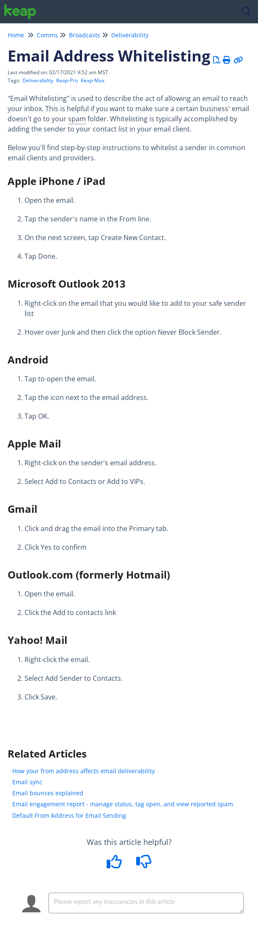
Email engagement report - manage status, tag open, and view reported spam (122, 804)
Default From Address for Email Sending (69, 815)
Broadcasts (84, 35)
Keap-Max (92, 80)
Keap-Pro (67, 80)
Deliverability (129, 35)
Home (16, 35)
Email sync (27, 782)
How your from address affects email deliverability (83, 771)
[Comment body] (146, 903)
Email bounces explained (47, 793)
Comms (47, 35)
